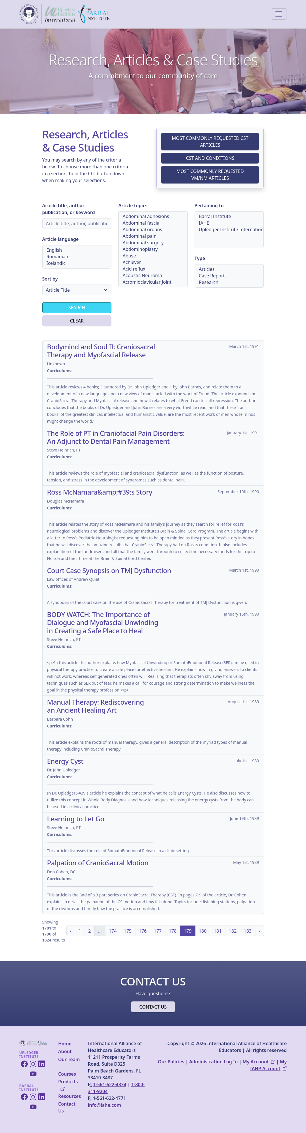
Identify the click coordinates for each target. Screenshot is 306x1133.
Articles (229, 269)
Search (76, 308)
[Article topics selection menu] (153, 249)
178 (173, 931)
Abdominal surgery (153, 242)
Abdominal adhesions (153, 216)
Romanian (77, 256)
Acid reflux (153, 269)
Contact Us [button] (153, 1007)
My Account (259, 1062)
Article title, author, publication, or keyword (68, 208)
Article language (60, 239)
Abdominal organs (153, 229)
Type (200, 258)
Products (68, 1084)
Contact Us (67, 1107)
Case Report (229, 276)
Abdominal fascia (153, 223)
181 (217, 931)
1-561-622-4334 (109, 1084)
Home (65, 1044)
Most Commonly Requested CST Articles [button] (210, 141)
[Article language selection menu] (77, 257)
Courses (67, 1074)
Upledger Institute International (229, 229)
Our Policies (171, 1062)
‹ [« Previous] (70, 931)
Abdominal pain (153, 236)
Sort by (50, 279)
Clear (77, 321)
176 (143, 931)
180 (203, 931)
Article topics (132, 205)
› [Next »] (259, 931)
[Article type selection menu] (229, 276)
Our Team (69, 1059)
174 (113, 931)
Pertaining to (209, 205)
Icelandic (77, 263)
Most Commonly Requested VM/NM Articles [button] (210, 174)
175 (127, 931)
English (77, 250)
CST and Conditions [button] (210, 158)
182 (233, 931)
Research (229, 282)
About (65, 1051)
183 (247, 931)
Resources (69, 1096)
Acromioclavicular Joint (153, 282)
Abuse (153, 256)
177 (157, 931)
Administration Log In (213, 1062)
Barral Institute (229, 216)
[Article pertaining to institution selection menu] (229, 229)
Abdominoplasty (153, 249)
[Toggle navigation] (279, 14)
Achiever (153, 262)
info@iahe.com (104, 1105)
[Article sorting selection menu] (77, 290)
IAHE (229, 223)
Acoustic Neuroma (153, 275)
